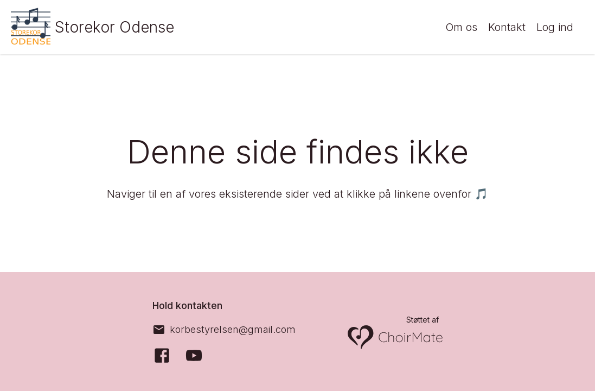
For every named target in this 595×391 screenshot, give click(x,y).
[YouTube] (193, 355)
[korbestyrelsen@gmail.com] (224, 329)
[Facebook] (161, 355)
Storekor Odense (119, 27)
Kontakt (507, 27)
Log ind (554, 27)
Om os (461, 27)
